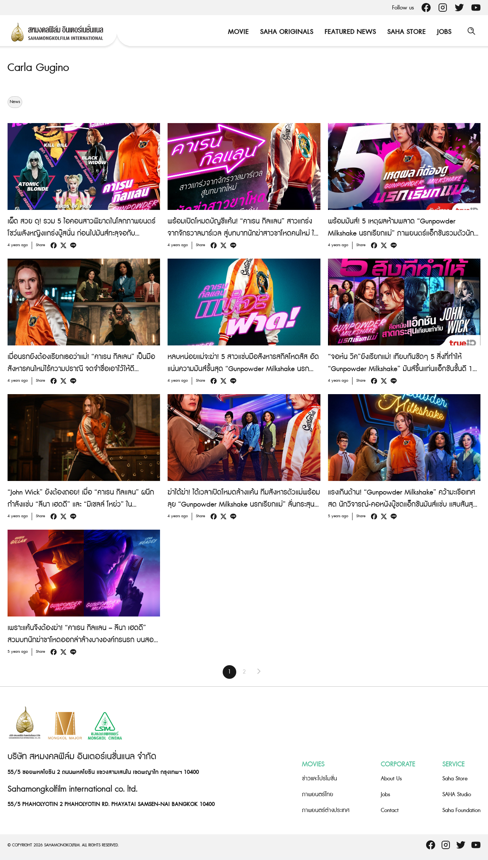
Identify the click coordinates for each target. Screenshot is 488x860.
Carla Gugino (40, 68)
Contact (390, 810)
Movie (237, 32)
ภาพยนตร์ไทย (317, 794)
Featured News (349, 32)
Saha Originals (285, 32)
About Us (391, 778)
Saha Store (405, 32)
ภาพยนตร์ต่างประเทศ (325, 810)
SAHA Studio (456, 794)
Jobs (443, 32)
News (15, 102)
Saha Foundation (461, 810)
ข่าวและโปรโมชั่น (319, 778)
